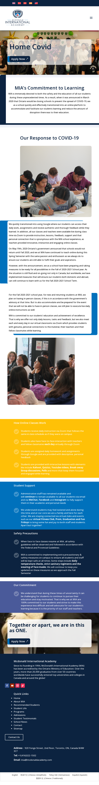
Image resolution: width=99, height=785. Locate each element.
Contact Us (14, 737)
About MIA (19, 701)
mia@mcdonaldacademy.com (36, 759)
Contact (18, 725)
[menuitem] (14, 3)
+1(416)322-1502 (27, 755)
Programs (19, 711)
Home (17, 698)
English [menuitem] (15, 775)
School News (20, 721)
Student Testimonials (25, 718)
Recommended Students (27, 704)
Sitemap (18, 728)
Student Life (20, 708)
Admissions (19, 715)
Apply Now (18, 59)
